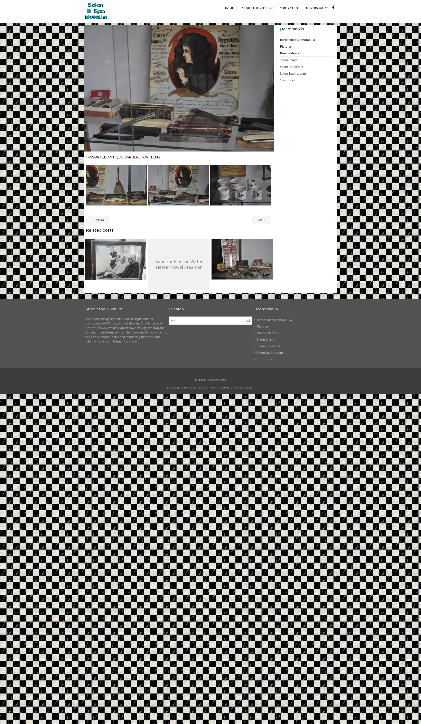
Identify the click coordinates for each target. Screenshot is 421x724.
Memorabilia (316, 8)
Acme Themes (245, 387)
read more (129, 341)
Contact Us (289, 8)
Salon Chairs (288, 60)
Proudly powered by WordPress (186, 387)
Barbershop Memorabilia (297, 40)
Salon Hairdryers (291, 67)
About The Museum (257, 8)
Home (229, 8)
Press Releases (290, 53)
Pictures (286, 46)
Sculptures (287, 80)
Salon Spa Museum (293, 73)
